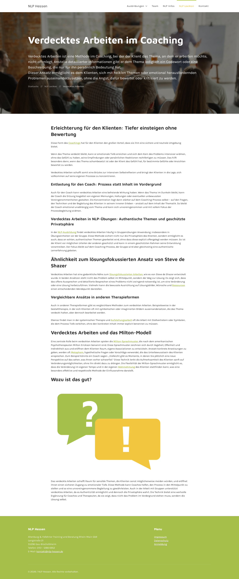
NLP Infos (169, 6)
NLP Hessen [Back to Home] (37, 6)
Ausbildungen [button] (137, 6)
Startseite (33, 86)
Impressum (160, 536)
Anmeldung (160, 544)
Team (155, 6)
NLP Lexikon (186, 6)
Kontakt (204, 6)
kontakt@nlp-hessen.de (49, 551)
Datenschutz (161, 540)
